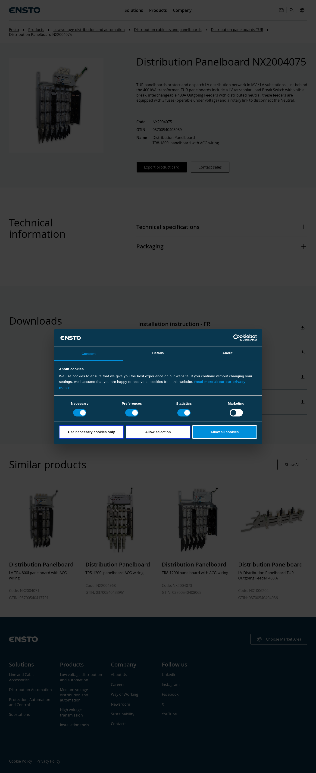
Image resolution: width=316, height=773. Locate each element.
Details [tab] (158, 353)
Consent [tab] (88, 354)
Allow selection (158, 432)
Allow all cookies (224, 432)
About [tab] (227, 353)
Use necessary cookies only (91, 432)
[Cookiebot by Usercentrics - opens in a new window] (236, 337)
